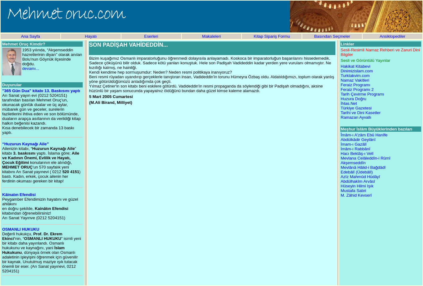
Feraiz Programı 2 (357, 89)
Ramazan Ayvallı (356, 117)
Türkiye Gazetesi (356, 108)
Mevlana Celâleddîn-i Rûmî (365, 158)
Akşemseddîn (353, 162)
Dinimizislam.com (357, 71)
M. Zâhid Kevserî (356, 195)
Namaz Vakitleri (355, 80)
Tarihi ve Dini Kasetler (361, 112)
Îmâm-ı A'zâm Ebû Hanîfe (364, 135)
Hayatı (91, 36)
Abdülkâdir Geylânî (358, 139)
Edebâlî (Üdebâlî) (357, 172)
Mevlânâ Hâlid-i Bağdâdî (363, 167)
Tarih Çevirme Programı (362, 94)
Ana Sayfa (30, 36)
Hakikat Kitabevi (355, 66)
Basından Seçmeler (332, 36)
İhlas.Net (349, 103)
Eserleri (151, 36)
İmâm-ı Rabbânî (355, 149)
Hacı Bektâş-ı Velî (357, 153)
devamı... (30, 68)
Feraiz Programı (355, 85)
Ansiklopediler (392, 36)
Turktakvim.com (355, 75)
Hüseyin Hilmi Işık (357, 186)
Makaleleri (211, 36)
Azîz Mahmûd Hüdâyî (360, 176)
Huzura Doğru (353, 98)
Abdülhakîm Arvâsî (358, 181)
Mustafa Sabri (353, 190)
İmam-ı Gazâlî (354, 144)
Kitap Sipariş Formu (272, 36)
